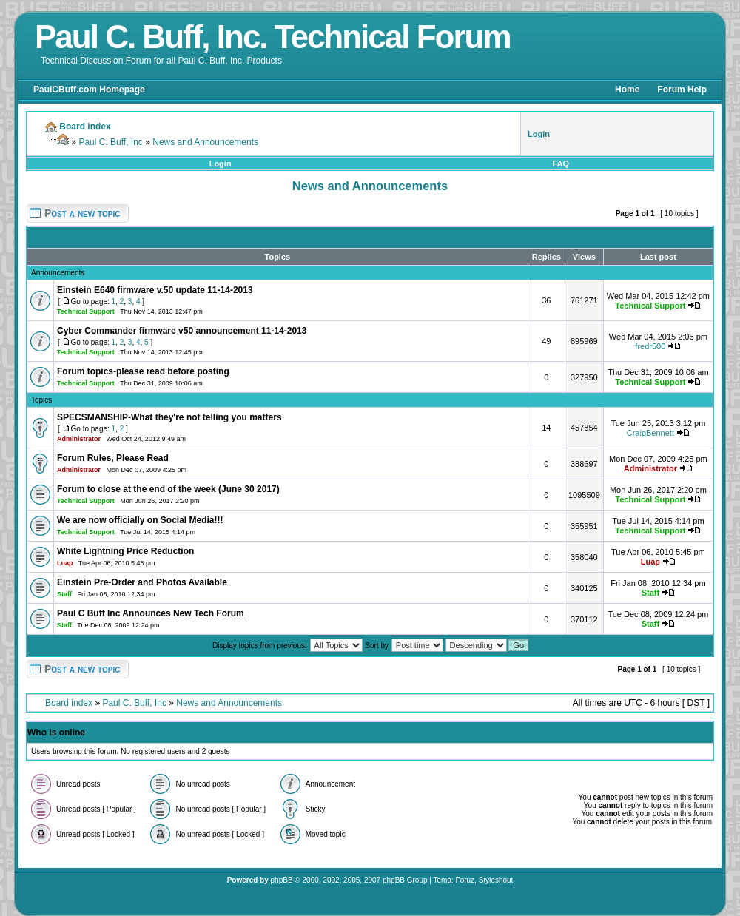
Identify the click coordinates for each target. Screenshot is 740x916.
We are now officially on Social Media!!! (140, 520)
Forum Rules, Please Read (113, 458)
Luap (65, 563)
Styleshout (496, 880)
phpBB (282, 880)
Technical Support (86, 311)
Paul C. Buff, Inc (110, 142)
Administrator (79, 438)
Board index (68, 703)
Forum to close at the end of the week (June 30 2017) (168, 489)
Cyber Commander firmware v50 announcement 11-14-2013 (181, 331)
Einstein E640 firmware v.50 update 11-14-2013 (155, 290)
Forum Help (682, 89)
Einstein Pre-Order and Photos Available (142, 582)
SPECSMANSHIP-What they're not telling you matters (169, 417)
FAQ (560, 163)
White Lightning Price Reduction (125, 551)
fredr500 (650, 346)
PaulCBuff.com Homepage (89, 89)
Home (627, 89)
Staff (64, 594)
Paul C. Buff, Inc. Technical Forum (273, 36)
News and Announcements (205, 142)
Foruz (465, 880)
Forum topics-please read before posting (143, 371)
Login (220, 163)
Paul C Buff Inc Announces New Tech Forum (150, 613)
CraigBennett (650, 432)
